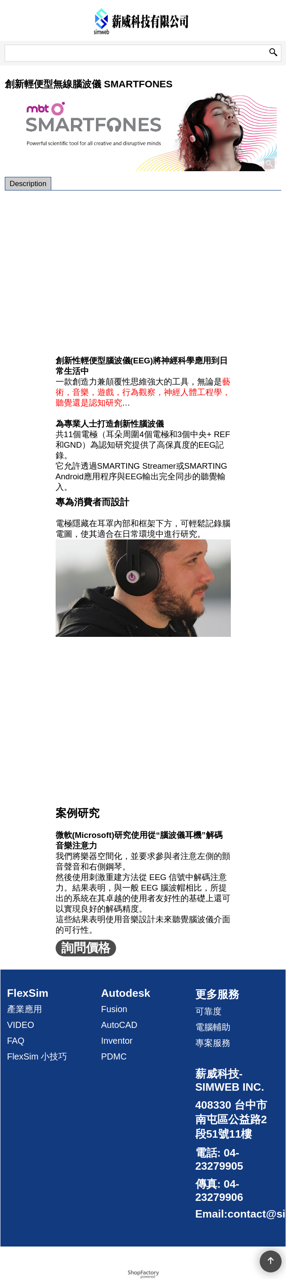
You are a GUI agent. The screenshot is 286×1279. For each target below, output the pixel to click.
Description (28, 184)
